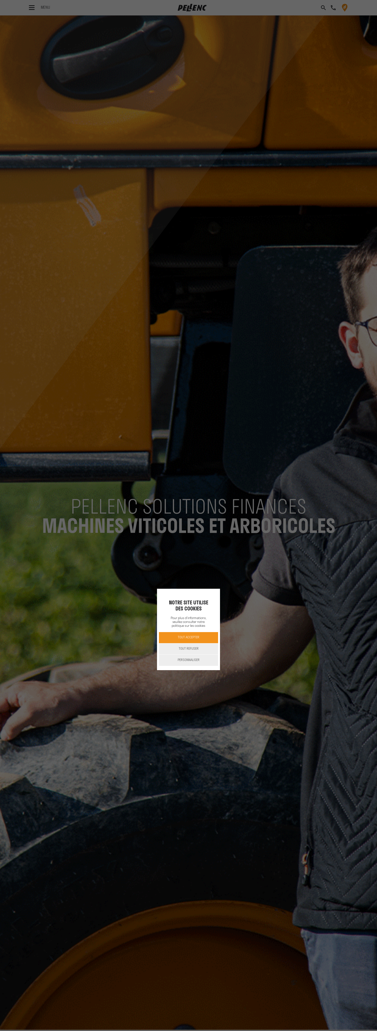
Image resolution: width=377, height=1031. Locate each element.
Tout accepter (188, 637)
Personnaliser (189, 660)
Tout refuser (189, 649)
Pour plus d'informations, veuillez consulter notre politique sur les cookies (188, 622)
